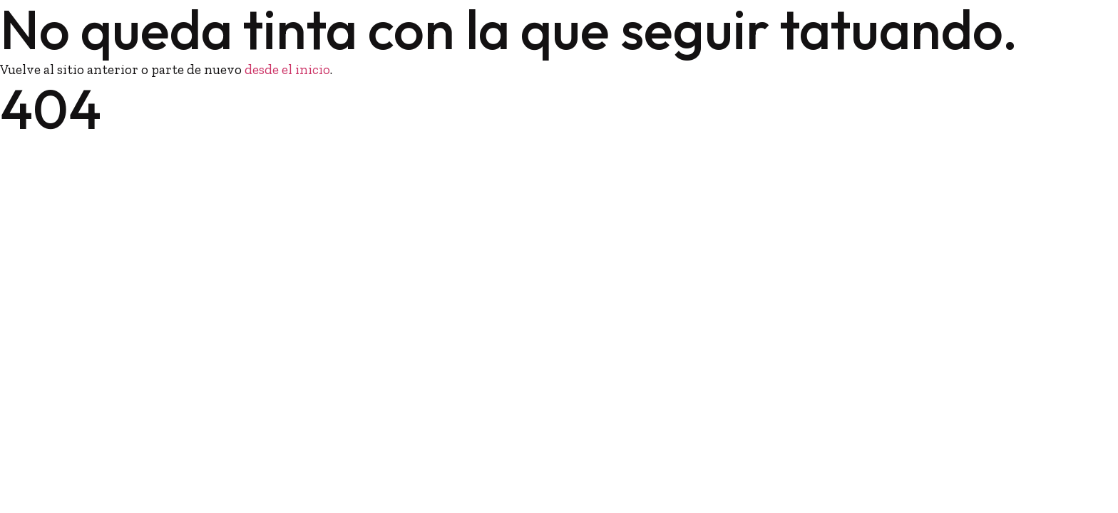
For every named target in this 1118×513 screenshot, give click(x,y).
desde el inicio (287, 69)
